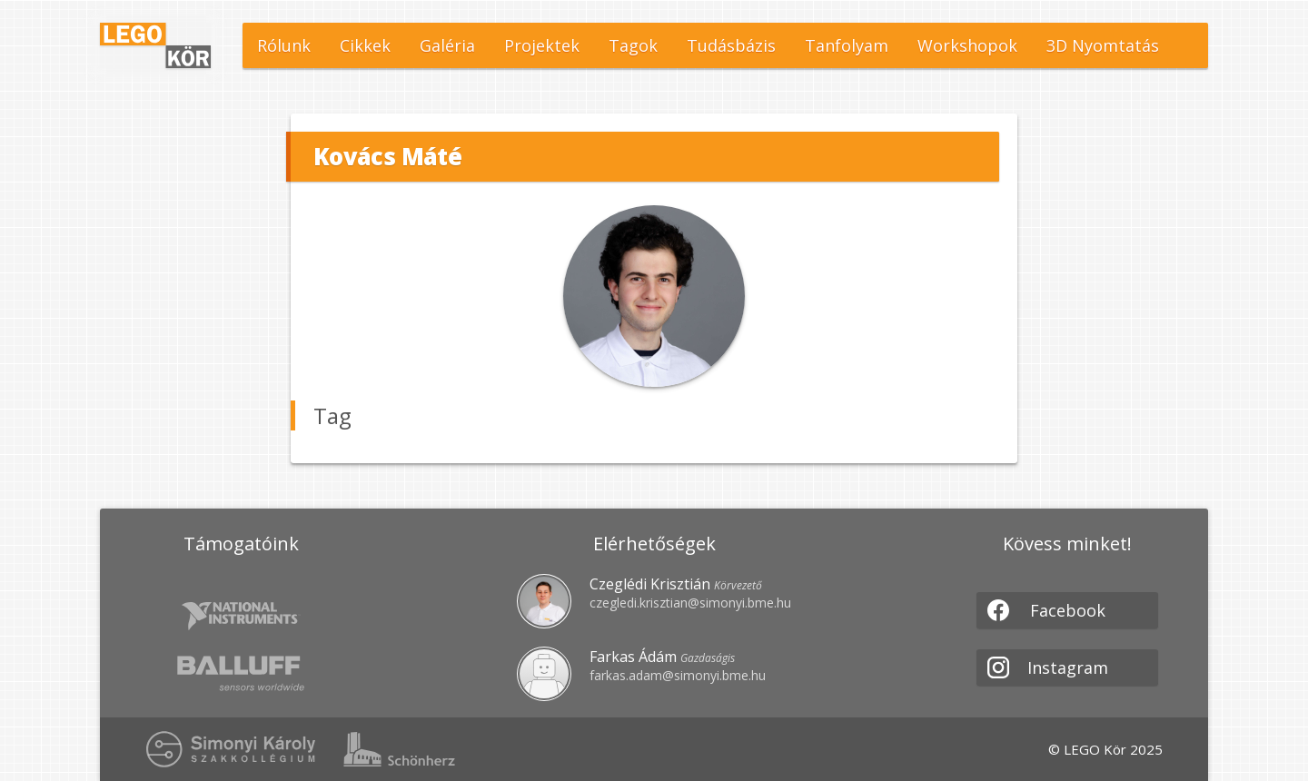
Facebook (1046, 610)
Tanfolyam (846, 45)
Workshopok (967, 45)
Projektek (542, 45)
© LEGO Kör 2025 (1105, 749)
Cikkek (365, 45)
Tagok (633, 45)
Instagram (1047, 667)
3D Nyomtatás (1102, 45)
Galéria (447, 45)
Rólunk (284, 45)
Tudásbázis (731, 45)
